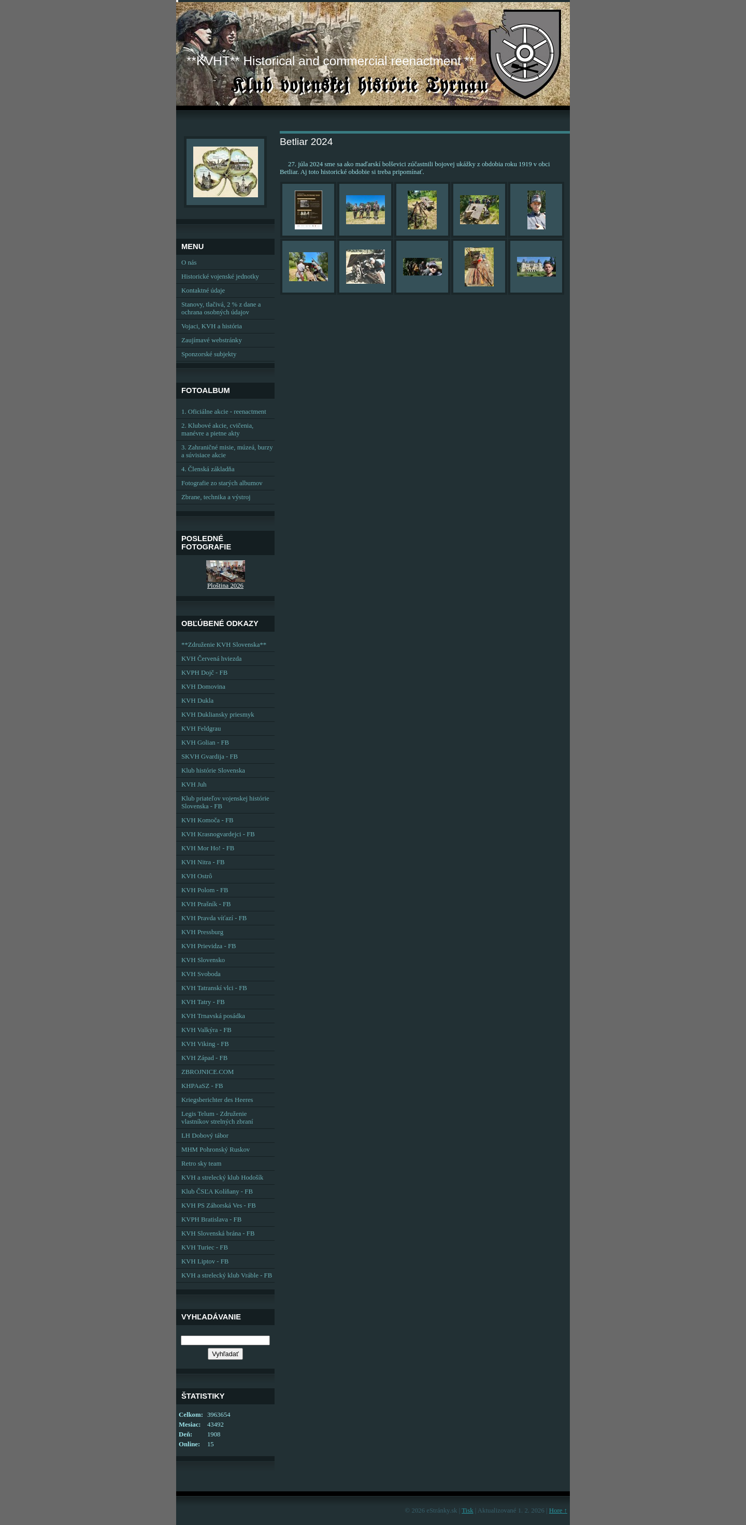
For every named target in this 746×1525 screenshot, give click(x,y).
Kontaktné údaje (203, 290)
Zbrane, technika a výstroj (216, 497)
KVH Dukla (197, 700)
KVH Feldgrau (201, 728)
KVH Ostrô (196, 876)
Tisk (467, 1510)
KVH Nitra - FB (203, 862)
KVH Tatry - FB (203, 1002)
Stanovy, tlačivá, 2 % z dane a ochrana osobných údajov (221, 308)
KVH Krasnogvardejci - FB (218, 834)
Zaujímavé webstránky (211, 340)
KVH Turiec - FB (204, 1247)
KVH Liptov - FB (204, 1261)
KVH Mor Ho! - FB (207, 848)
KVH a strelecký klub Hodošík (222, 1177)
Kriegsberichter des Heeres (217, 1099)
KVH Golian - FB (205, 742)
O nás (189, 262)
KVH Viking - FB (205, 1044)
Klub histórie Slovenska (213, 770)
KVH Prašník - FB (206, 904)
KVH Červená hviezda (211, 658)
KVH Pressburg (202, 932)
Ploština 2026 (225, 585)
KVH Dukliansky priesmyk (217, 714)
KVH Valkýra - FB (206, 1030)
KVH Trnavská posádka (213, 1016)
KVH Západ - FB (204, 1058)
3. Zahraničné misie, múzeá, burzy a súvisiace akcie (227, 451)
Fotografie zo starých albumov (222, 483)
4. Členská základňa (208, 469)
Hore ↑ (558, 1510)
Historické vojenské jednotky (220, 276)
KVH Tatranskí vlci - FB (214, 988)
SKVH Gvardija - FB (209, 756)
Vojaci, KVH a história (211, 326)
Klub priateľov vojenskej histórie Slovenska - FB (225, 802)
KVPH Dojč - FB (204, 672)
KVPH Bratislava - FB (211, 1219)
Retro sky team (201, 1163)
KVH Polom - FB (204, 890)
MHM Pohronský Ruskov (215, 1149)
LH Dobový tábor (204, 1135)
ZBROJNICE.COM (207, 1072)
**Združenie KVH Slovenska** (223, 644)
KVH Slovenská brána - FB (217, 1233)
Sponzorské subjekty (208, 354)
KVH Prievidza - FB (208, 946)
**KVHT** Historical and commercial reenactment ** (330, 61)
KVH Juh (194, 784)
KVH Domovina (203, 686)
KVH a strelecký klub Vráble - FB (226, 1275)
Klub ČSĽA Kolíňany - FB (217, 1191)
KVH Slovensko (203, 960)
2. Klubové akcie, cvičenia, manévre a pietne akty (217, 429)
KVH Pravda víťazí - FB (214, 918)
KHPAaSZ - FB (202, 1086)
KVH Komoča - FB (207, 820)
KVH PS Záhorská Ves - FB (218, 1205)
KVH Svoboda (201, 974)
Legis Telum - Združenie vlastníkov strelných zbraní (217, 1117)
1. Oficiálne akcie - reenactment (223, 411)
